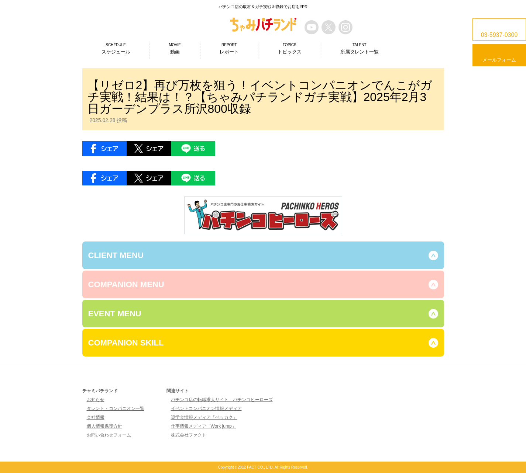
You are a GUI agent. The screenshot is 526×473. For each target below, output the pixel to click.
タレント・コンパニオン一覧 (115, 408)
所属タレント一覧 (359, 48)
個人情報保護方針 (104, 426)
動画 (175, 48)
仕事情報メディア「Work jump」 (203, 426)
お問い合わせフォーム (109, 435)
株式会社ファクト (188, 435)
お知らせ (95, 399)
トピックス (290, 48)
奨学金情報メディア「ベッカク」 (204, 417)
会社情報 (95, 417)
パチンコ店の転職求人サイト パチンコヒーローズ (222, 399)
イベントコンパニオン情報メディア (206, 408)
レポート (229, 48)
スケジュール (116, 48)
